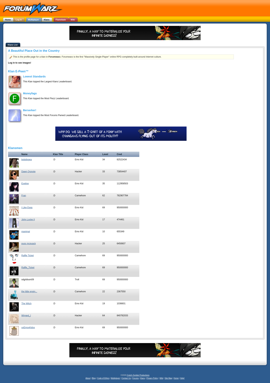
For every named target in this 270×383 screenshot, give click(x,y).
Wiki (161, 378)
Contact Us (126, 378)
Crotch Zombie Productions (138, 375)
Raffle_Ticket (27, 267)
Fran (23, 195)
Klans (142, 378)
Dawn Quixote (28, 171)
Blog (94, 378)
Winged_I (26, 315)
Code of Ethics (103, 378)
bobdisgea (26, 159)
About (88, 378)
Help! (182, 378)
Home (176, 378)
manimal (25, 231)
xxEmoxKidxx (28, 327)
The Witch (26, 303)
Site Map (168, 378)
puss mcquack (28, 243)
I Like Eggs (26, 207)
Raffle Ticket (27, 255)
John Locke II (28, 219)
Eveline (25, 183)
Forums (135, 378)
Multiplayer (115, 378)
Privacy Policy (152, 378)
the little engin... (29, 291)
